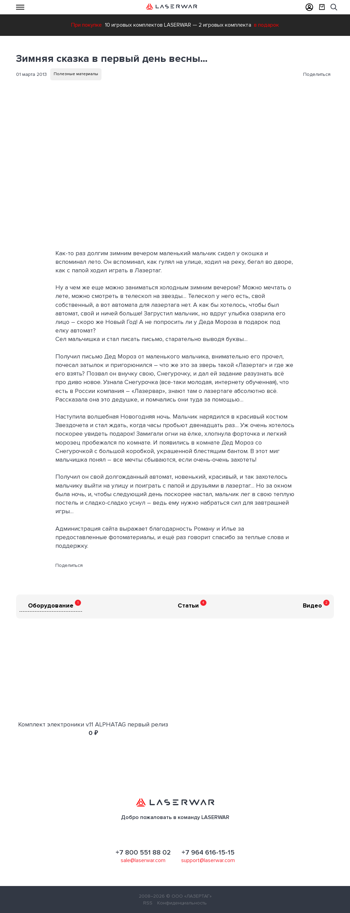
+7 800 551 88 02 (143, 852)
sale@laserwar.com (143, 860)
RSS (147, 903)
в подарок (266, 25)
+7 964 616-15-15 (207, 852)
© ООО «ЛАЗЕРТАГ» (189, 896)
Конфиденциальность (182, 903)
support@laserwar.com (208, 860)
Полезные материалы (76, 74)
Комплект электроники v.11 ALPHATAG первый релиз (93, 724)
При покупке (86, 25)
